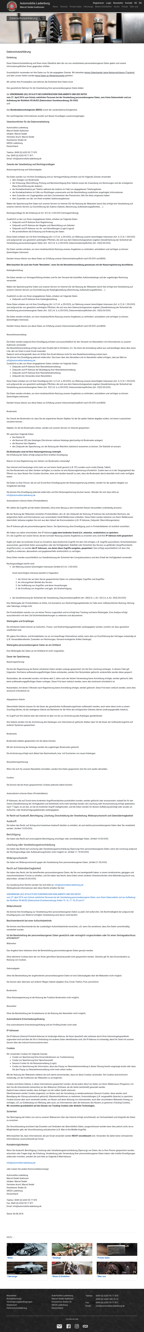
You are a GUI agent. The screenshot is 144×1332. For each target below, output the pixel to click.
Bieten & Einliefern (103, 6)
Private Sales (76, 6)
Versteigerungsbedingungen (19, 1302)
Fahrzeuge (88, 6)
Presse (125, 6)
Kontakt (129, 2)
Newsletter (118, 2)
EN (141, 2)
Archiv (117, 6)
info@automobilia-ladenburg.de (21, 360)
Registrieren (99, 2)
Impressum (12, 1305)
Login (109, 2)
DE (136, 2)
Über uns (134, 6)
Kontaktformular (14, 1298)
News (55, 6)
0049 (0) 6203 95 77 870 (107, 1295)
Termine (64, 6)
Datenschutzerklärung (17, 1308)
